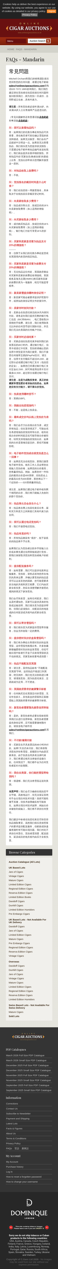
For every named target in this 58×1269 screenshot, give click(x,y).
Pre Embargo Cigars (19, 914)
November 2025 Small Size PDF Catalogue (28, 1080)
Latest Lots (11, 1123)
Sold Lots (14, 1016)
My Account (12, 1161)
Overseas (14, 961)
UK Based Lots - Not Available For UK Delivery (27, 921)
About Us (11, 1133)
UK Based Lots (17, 867)
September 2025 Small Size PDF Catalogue (29, 1090)
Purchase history (15, 1166)
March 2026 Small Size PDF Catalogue (26, 1060)
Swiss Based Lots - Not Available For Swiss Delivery (29, 1006)
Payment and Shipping (18, 1118)
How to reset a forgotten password (23, 1176)
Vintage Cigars (16, 876)
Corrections (12, 1103)
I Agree (51, 11)
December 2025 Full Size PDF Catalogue (27, 1065)
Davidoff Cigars (17, 901)
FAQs (9, 1148)
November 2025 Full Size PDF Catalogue (27, 1075)
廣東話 (25, 1148)
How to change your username (22, 1181)
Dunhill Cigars (16, 905)
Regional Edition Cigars (21, 888)
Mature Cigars (16, 880)
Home (10, 49)
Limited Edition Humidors (22, 909)
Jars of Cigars (16, 872)
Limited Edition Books (20, 897)
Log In (9, 1171)
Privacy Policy (29, 14)
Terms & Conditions (16, 1138)
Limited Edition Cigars (20, 884)
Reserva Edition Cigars (20, 893)
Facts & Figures (14, 1128)
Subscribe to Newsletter (18, 1113)
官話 (17, 1148)
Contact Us (12, 1108)
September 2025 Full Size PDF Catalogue (27, 1085)
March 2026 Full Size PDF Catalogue (25, 1055)
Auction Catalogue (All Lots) (24, 862)
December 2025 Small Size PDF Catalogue (28, 1070)
